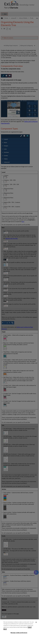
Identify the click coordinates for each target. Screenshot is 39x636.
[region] (19, 627)
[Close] (36, 622)
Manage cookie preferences (19, 632)
